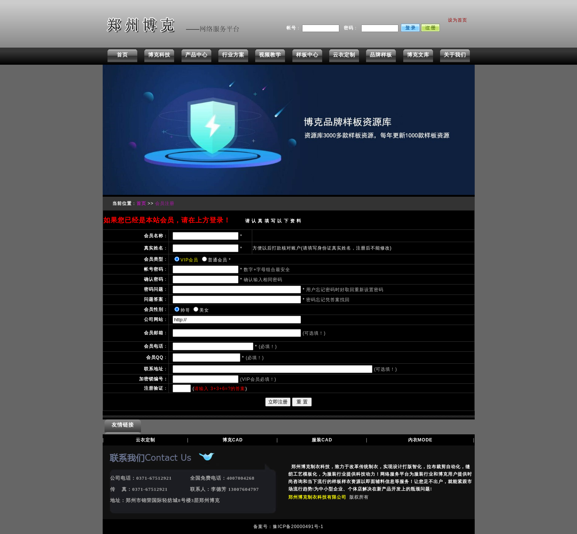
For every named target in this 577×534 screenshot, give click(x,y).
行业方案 (233, 55)
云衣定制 (344, 55)
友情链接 (123, 425)
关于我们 (455, 55)
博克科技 (159, 55)
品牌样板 (381, 55)
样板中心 (307, 55)
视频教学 (270, 55)
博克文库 (418, 55)
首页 (122, 55)
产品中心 (196, 55)
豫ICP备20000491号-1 (298, 526)
